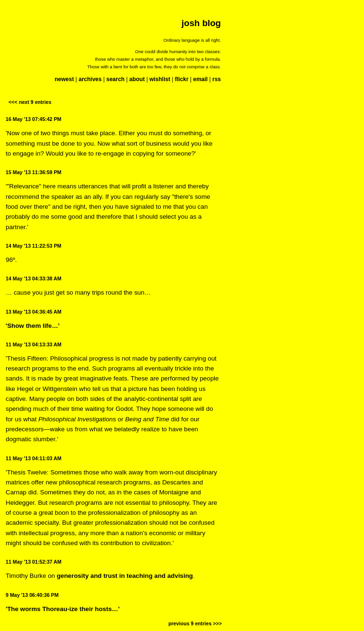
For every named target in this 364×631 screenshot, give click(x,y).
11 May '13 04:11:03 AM (34, 458)
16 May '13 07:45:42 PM (33, 119)
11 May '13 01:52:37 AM (34, 562)
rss (216, 79)
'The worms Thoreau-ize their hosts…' (62, 608)
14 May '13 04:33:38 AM (34, 278)
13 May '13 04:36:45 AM (34, 312)
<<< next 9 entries (30, 102)
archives (90, 79)
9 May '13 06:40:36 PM (32, 595)
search (115, 79)
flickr (182, 79)
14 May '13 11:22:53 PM (33, 246)
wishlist (159, 79)
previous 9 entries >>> (195, 623)
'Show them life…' (33, 325)
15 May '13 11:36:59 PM (33, 172)
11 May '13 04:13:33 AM (34, 344)
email (200, 79)
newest (64, 79)
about (137, 79)
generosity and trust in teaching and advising (125, 575)
